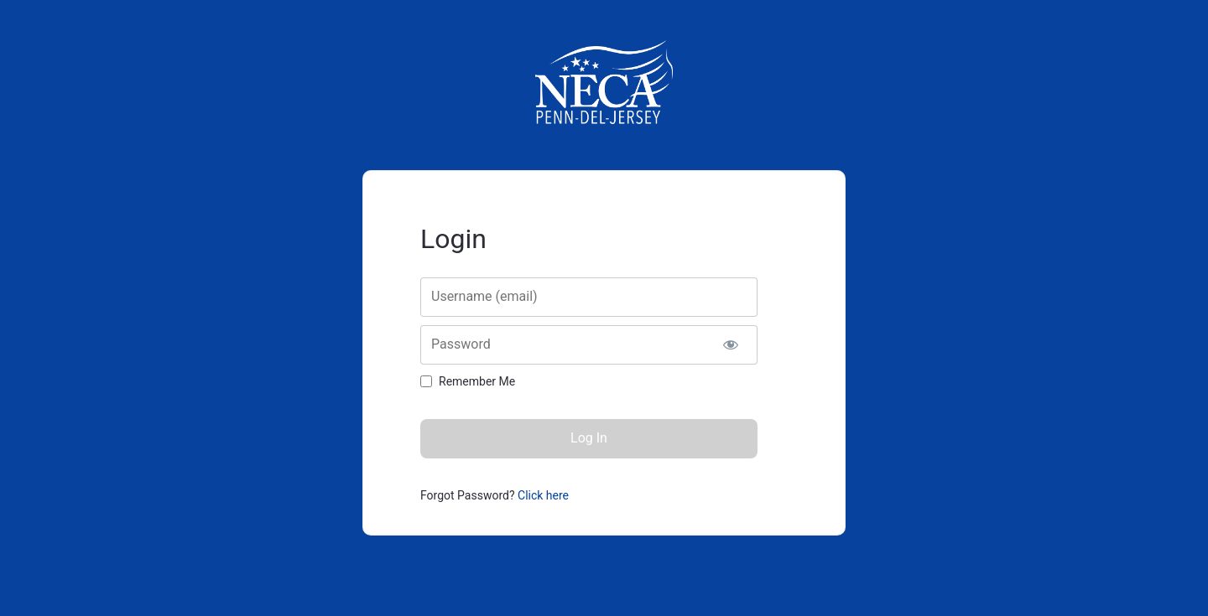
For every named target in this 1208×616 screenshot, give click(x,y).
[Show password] (730, 345)
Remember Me (477, 381)
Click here (543, 495)
